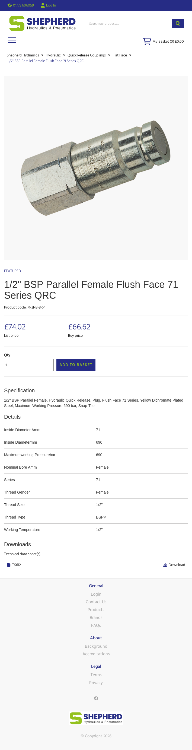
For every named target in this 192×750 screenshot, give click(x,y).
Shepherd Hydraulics (23, 55)
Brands (96, 617)
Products (96, 610)
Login (96, 594)
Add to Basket (75, 365)
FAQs (96, 625)
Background (96, 646)
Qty (7, 355)
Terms (96, 675)
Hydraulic (54, 55)
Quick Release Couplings (87, 55)
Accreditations (96, 654)
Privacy (96, 683)
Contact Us (96, 602)
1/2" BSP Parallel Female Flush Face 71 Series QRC (46, 61)
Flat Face (120, 55)
